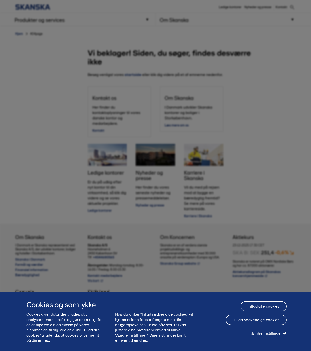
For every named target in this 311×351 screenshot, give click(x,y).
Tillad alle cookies (263, 308)
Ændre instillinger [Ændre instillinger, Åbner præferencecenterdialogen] (266, 335)
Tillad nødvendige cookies (256, 322)
